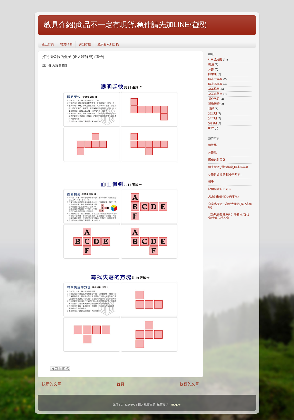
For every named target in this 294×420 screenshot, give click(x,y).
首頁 (120, 384)
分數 (211, 69)
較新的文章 (51, 384)
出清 (211, 64)
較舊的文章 (189, 384)
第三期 (212, 113)
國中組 (212, 74)
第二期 (212, 118)
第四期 (212, 123)
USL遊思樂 (215, 59)
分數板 (212, 152)
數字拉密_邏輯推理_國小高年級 (228, 167)
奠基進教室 (215, 93)
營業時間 (66, 44)
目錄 (211, 108)
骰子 (211, 181)
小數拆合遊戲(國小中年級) (225, 174)
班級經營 (214, 103)
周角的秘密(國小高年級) (223, 196)
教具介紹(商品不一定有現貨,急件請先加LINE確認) (125, 24)
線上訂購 (48, 44)
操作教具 (214, 98)
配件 (211, 128)
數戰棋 (212, 145)
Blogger (176, 404)
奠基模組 (214, 88)
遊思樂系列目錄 (108, 44)
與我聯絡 (85, 44)
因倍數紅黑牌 (216, 159)
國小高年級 (215, 84)
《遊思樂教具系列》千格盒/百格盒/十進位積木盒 (228, 216)
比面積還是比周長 (219, 189)
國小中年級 (215, 79)
